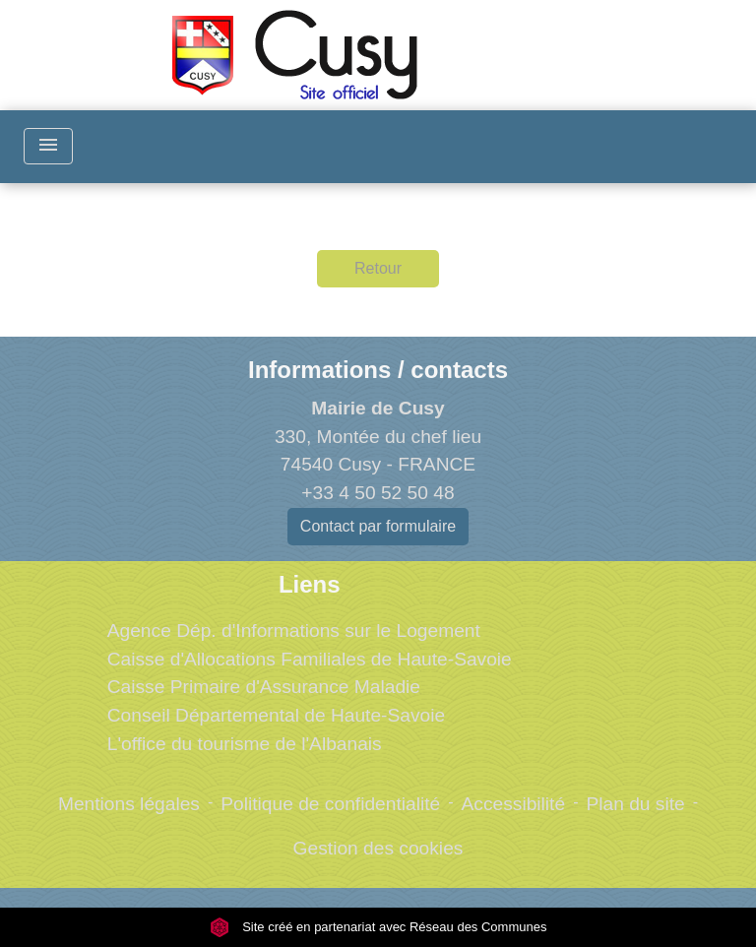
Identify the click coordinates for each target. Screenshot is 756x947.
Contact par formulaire (378, 526)
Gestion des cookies (378, 848)
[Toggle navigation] (48, 146)
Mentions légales (129, 803)
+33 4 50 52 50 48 (377, 492)
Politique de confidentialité (330, 803)
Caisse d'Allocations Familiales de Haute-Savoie (309, 659)
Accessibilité (514, 803)
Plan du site (635, 803)
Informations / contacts (378, 369)
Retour (378, 268)
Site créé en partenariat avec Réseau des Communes (378, 926)
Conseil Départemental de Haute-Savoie (276, 715)
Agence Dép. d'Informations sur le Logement (293, 630)
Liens (310, 584)
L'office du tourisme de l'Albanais (244, 743)
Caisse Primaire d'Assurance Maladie (263, 686)
